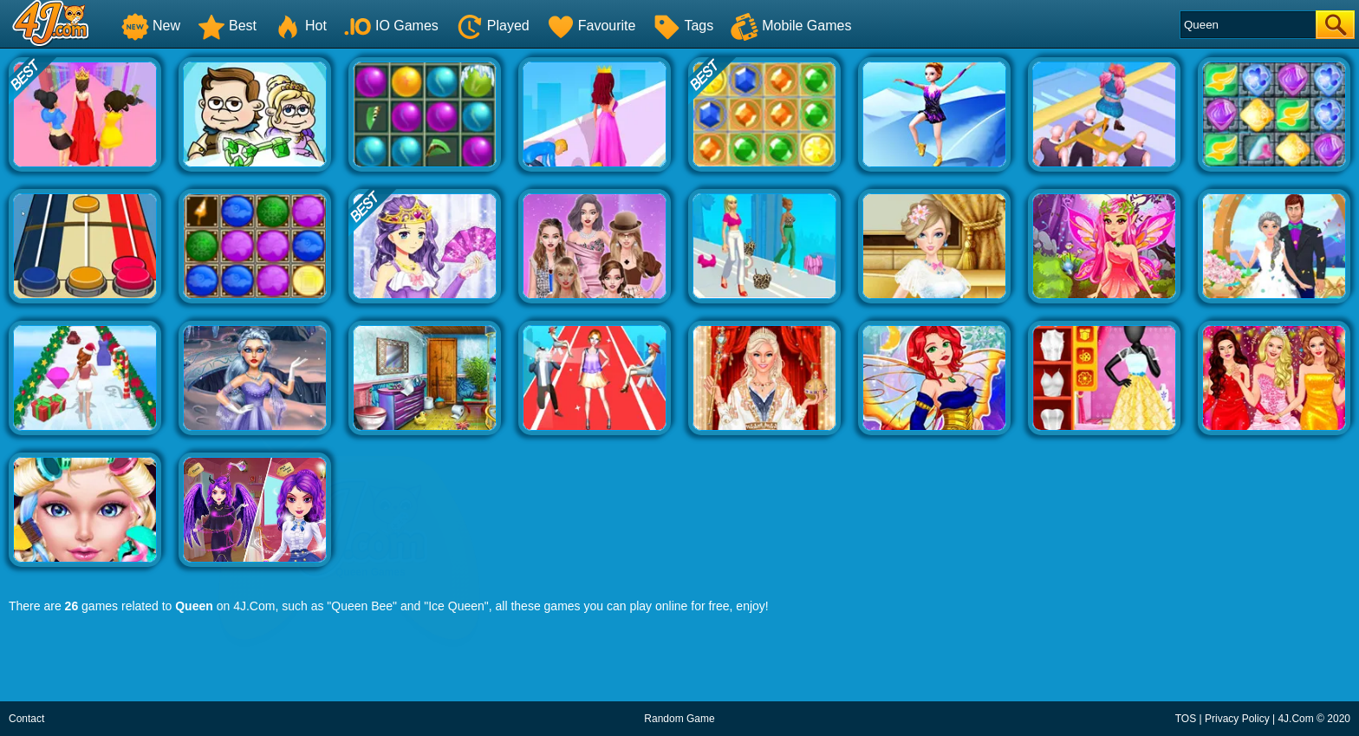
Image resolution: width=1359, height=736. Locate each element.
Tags (683, 25)
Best (227, 25)
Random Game (679, 719)
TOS (1185, 719)
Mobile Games (791, 25)
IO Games (391, 25)
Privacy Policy (1237, 719)
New (150, 25)
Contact (26, 719)
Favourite (591, 25)
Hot (300, 25)
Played (493, 25)
